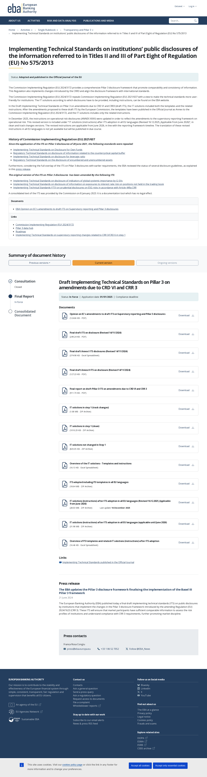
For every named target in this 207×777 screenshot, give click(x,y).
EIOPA (140, 738)
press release (23, 169)
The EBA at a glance (148, 709)
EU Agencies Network (24, 711)
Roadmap (21, 231)
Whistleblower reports (85, 705)
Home (12, 29)
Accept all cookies (140, 765)
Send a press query (83, 692)
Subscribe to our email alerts (88, 720)
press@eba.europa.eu (79, 648)
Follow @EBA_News (139, 648)
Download (186, 315)
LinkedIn (145, 688)
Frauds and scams (147, 723)
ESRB (140, 745)
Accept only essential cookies (170, 765)
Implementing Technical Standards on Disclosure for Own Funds (47, 149)
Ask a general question (85, 688)
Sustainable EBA (24, 719)
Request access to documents (89, 698)
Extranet (178, 6)
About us (14, 20)
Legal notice (144, 716)
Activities (34, 20)
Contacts (78, 685)
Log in (191, 6)
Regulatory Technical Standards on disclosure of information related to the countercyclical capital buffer (69, 153)
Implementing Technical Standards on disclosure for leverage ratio (49, 156)
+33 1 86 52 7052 (110, 648)
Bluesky (145, 685)
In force (24, 299)
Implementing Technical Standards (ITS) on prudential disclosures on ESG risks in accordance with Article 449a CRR (74, 187)
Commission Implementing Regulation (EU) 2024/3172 (45, 224)
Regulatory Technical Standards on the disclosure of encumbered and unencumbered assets (63, 160)
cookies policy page (72, 764)
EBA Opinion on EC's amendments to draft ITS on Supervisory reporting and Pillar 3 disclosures (67, 209)
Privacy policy (144, 713)
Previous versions (38, 262)
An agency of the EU (23, 704)
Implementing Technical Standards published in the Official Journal (98, 562)
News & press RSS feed (85, 723)
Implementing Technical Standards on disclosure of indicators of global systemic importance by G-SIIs (68, 180)
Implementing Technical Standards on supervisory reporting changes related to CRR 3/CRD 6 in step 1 (70, 235)
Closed (25, 284)
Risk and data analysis (61, 20)
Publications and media (98, 20)
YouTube (146, 695)
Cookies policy (145, 720)
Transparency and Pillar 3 (77, 29)
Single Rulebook (47, 29)
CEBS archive (144, 748)
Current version (103, 262)
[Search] (195, 20)
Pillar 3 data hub (24, 228)
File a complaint (81, 702)
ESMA (140, 741)
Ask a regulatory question (87, 695)
